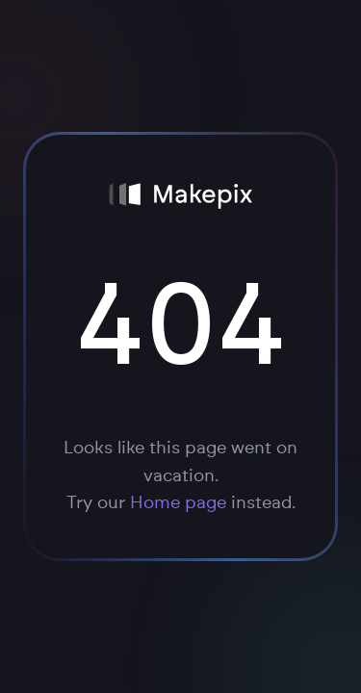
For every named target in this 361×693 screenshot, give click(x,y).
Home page (178, 503)
